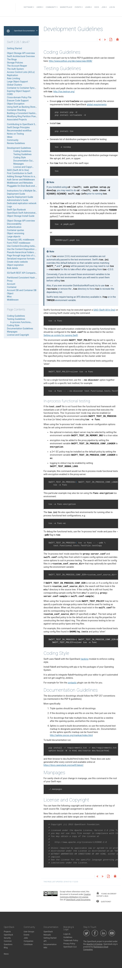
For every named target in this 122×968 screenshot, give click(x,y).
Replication (12, 75)
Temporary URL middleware (20, 239)
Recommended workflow (19, 130)
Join (104, 7)
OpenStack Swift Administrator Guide (25, 213)
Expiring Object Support (18, 91)
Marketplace (66, 7)
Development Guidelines (19, 148)
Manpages (18, 164)
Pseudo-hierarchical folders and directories (28, 252)
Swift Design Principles (18, 127)
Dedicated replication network (21, 203)
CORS (10, 94)
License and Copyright (24, 167)
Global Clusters (14, 84)
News (6, 954)
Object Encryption (15, 103)
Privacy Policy (69, 944)
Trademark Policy (70, 940)
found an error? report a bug (106, 894)
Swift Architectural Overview (21, 56)
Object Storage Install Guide (20, 216)
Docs (96, 7)
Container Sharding (16, 110)
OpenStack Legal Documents (78, 900)
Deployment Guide (16, 194)
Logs (9, 206)
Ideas (9, 137)
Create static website (17, 262)
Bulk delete (12, 268)
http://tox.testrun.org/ (64, 91)
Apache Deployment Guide (20, 197)
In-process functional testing (24, 322)
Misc (9, 296)
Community (52, 7)
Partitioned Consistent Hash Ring (23, 277)
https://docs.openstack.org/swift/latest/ (63, 765)
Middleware (12, 299)
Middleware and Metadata (20, 182)
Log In (112, 7)
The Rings (12, 59)
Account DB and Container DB (21, 290)
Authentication (14, 227)
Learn (88, 7)
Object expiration (15, 265)
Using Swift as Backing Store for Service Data (29, 107)
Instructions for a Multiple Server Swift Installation (31, 190)
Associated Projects (17, 119)
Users (40, 7)
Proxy (10, 281)
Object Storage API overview (21, 53)
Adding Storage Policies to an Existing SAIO (28, 176)
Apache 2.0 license (94, 944)
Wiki (45, 947)
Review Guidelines (16, 143)
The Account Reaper (17, 66)
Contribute (28, 944)
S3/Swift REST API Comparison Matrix (26, 273)
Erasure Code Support (18, 100)
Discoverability (14, 224)
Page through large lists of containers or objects (30, 255)
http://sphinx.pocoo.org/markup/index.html (71, 735)
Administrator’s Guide (17, 200)
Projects (7, 932)
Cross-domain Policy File (19, 97)
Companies (28, 941)
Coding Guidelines (22, 151)
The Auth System (15, 69)
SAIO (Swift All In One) (18, 170)
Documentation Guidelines (26, 160)
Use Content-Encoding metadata (23, 246)
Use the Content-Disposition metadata (25, 249)
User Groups (29, 932)
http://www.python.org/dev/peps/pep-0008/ (70, 61)
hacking (84, 659)
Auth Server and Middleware (21, 179)
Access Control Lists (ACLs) (21, 72)
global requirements (96, 104)
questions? (103, 901)
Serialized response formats (21, 258)
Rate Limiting (13, 78)
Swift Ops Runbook (16, 209)
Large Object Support (17, 81)
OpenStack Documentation (25, 31)
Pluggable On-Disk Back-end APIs (23, 186)
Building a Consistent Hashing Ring (24, 113)
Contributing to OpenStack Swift (23, 124)
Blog (6, 947)
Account (11, 284)
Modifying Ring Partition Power (22, 116)
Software (29, 7)
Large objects (13, 236)
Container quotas (15, 230)
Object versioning (15, 233)
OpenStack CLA (70, 947)
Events (79, 7)
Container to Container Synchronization (26, 88)
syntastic (72, 682)
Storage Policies (15, 62)
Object (10, 293)
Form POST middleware (18, 243)
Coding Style (19, 157)
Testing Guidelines (22, 154)
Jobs (26, 938)
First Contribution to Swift (19, 173)
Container (12, 287)
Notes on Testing (15, 133)
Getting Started (14, 48)
